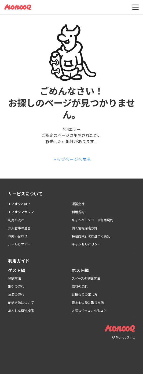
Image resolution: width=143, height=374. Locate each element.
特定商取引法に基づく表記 (91, 236)
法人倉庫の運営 (19, 228)
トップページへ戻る (71, 159)
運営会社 (78, 203)
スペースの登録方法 (86, 278)
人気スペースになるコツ (89, 310)
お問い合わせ (17, 236)
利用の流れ (16, 220)
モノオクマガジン (21, 211)
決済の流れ (16, 294)
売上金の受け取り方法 (88, 302)
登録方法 (14, 278)
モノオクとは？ (19, 203)
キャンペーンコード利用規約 (92, 220)
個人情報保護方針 (84, 228)
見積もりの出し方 (84, 294)
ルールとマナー (19, 244)
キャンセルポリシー (86, 244)
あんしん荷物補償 (21, 310)
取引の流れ (16, 286)
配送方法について (21, 302)
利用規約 (78, 211)
